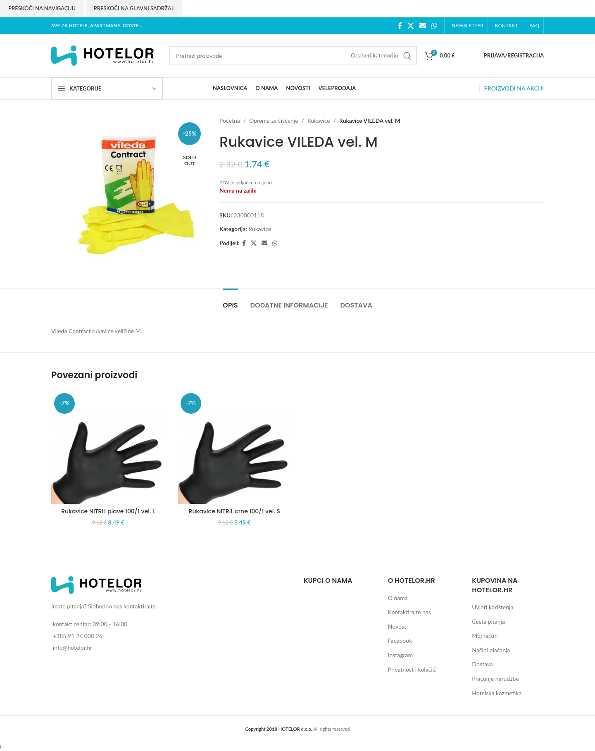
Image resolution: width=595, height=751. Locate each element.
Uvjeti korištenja (492, 606)
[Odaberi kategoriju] (374, 55)
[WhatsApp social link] (434, 25)
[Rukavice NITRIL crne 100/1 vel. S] (235, 447)
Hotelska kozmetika (496, 692)
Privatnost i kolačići (412, 669)
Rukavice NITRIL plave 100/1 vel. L (108, 511)
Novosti (398, 626)
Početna (229, 120)
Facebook (400, 640)
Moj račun (484, 635)
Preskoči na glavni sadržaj (134, 8)
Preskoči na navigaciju (42, 8)
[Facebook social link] (400, 25)
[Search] (293, 55)
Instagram (400, 654)
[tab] (230, 301)
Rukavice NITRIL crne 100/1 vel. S (234, 511)
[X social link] (410, 25)
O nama (398, 597)
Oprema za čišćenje (273, 120)
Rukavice (318, 120)
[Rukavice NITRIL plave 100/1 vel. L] (108, 447)
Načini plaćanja (491, 649)
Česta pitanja (488, 621)
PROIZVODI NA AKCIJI (514, 88)
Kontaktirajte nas (409, 611)
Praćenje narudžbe (495, 678)
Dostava (482, 664)
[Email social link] (422, 25)
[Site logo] (103, 54)
